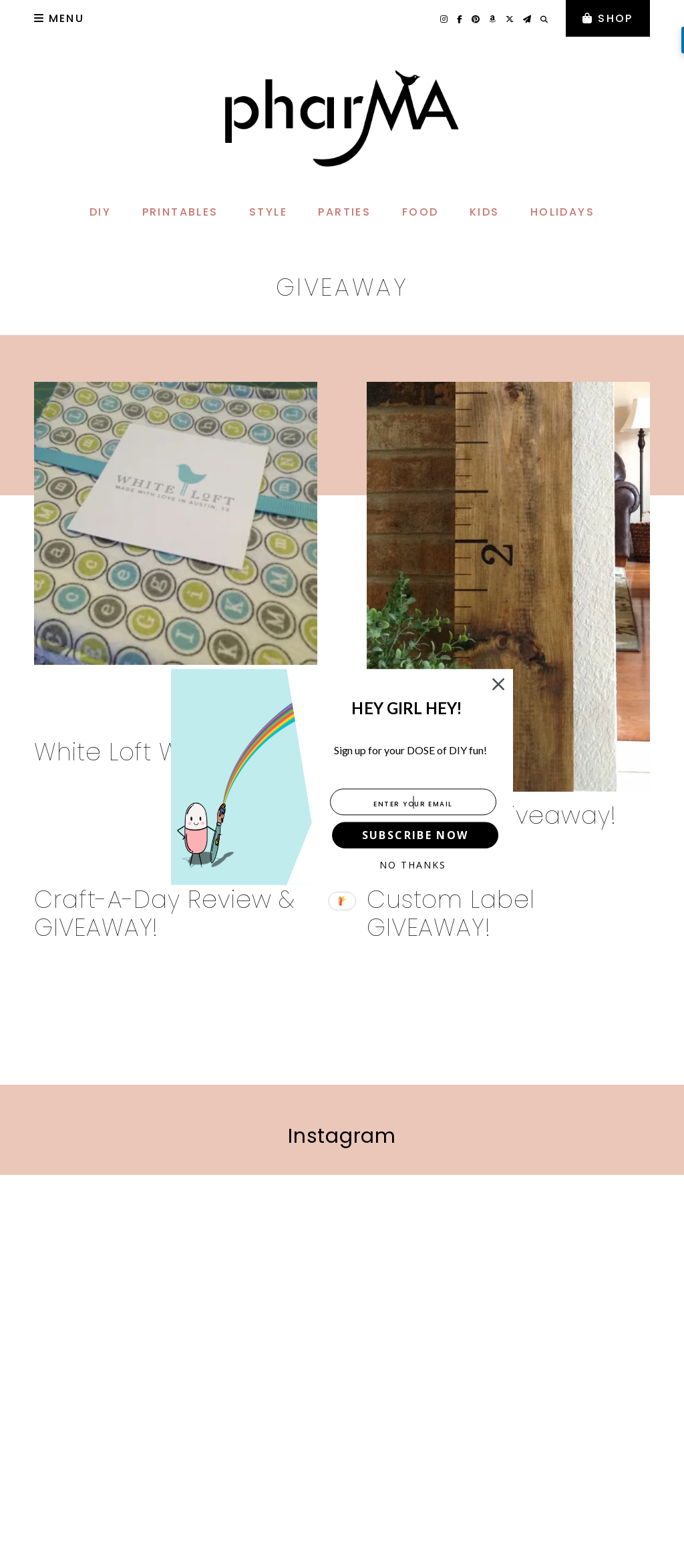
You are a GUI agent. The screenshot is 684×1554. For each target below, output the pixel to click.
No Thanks (413, 864)
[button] (407, 708)
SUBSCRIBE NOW (415, 835)
